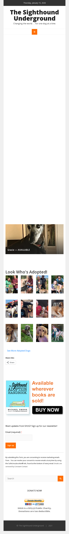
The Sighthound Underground (34, 15)
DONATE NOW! (34, 490)
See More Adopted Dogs (18, 350)
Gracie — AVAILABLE (18, 250)
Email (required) (13, 432)
